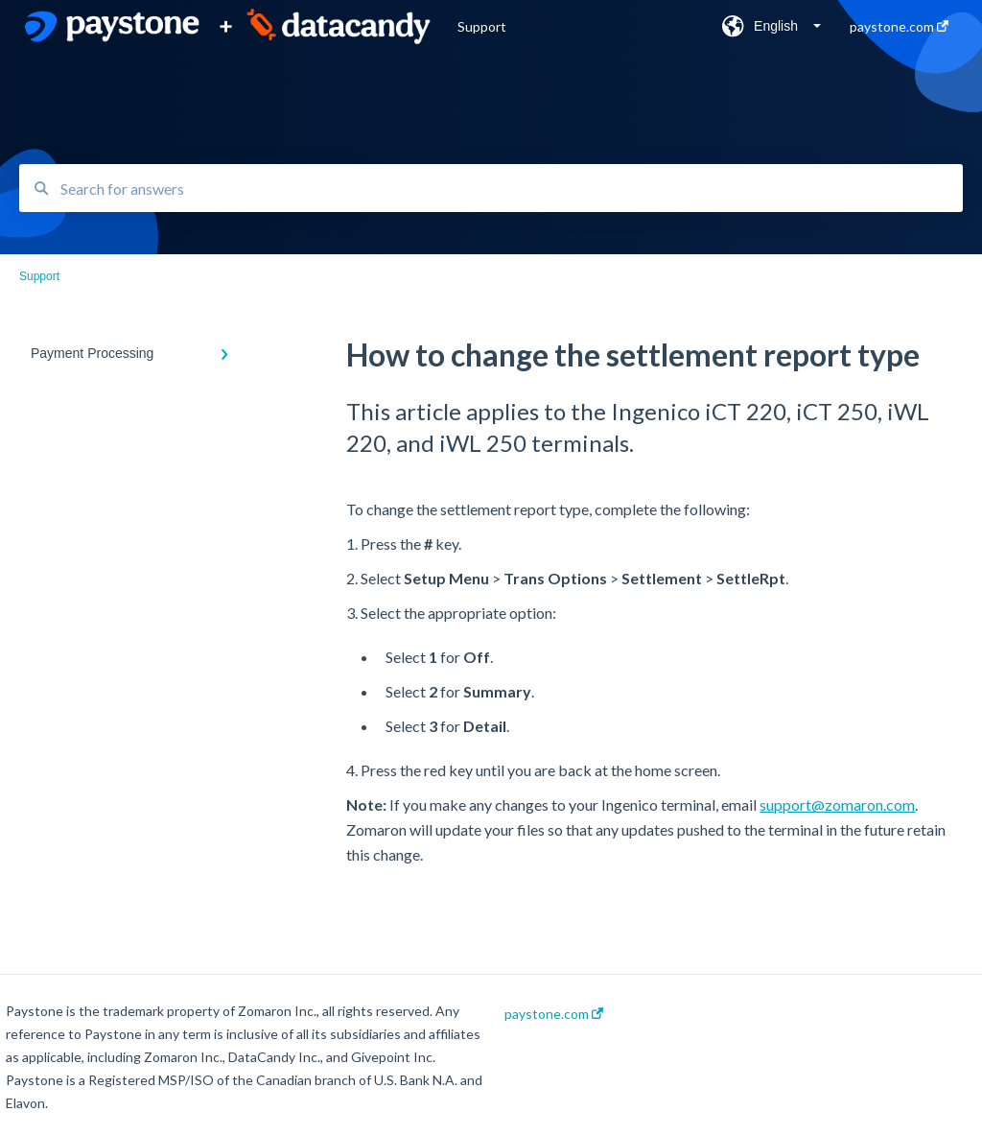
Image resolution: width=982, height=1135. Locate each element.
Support (481, 26)
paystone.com (553, 1014)
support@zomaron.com (837, 804)
